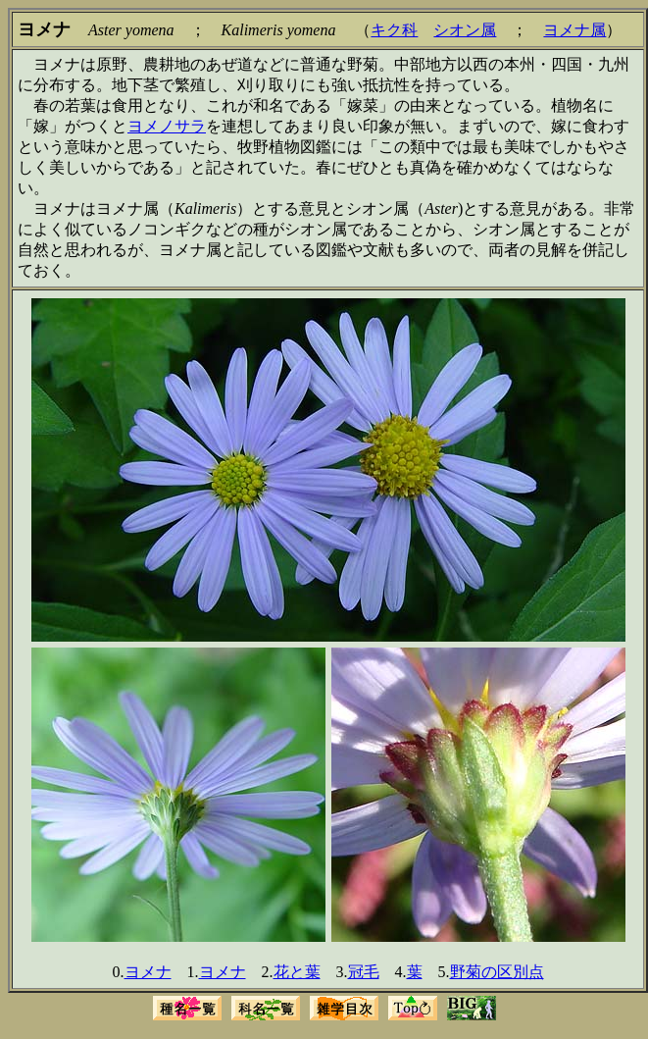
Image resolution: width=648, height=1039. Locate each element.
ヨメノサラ (166, 126)
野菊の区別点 (497, 971)
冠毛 (363, 971)
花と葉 (297, 971)
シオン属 (464, 30)
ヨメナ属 (574, 30)
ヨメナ (148, 971)
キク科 (394, 30)
